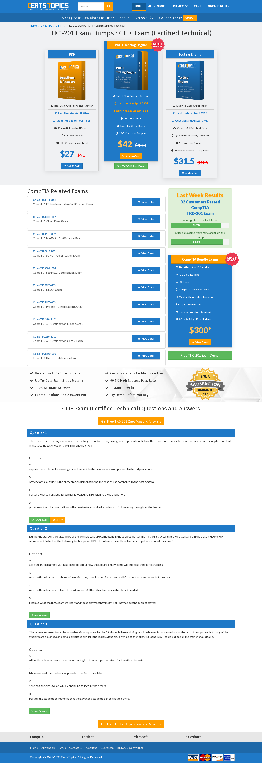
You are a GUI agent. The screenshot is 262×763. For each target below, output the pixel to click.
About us (91, 747)
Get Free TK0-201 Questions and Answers (131, 421)
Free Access (180, 6)
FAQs (62, 747)
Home (139, 6)
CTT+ (59, 25)
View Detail (200, 342)
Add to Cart (71, 165)
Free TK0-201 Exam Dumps (200, 355)
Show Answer (39, 519)
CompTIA (46, 25)
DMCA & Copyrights (130, 747)
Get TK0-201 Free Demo (131, 166)
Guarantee (107, 747)
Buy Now (58, 519)
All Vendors (157, 6)
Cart (197, 6)
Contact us (76, 747)
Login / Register (218, 6)
